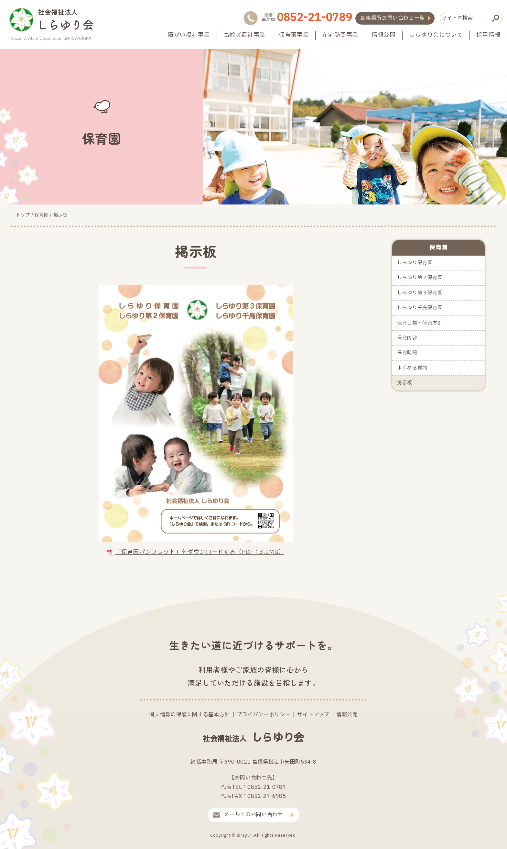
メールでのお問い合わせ (253, 815)
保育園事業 (294, 35)
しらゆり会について (436, 35)
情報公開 (384, 35)
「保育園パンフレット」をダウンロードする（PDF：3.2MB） (195, 552)
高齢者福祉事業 (244, 35)
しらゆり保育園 (414, 263)
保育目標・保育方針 (420, 323)
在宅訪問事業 (340, 35)
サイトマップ (313, 715)
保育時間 (407, 353)
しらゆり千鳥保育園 (420, 308)
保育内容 (407, 338)
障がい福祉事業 (189, 35)
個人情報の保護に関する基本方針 (189, 715)
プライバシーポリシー (263, 715)
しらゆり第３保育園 (420, 293)
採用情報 (488, 35)
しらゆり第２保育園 (420, 277)
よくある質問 (412, 368)
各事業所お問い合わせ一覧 (392, 18)
